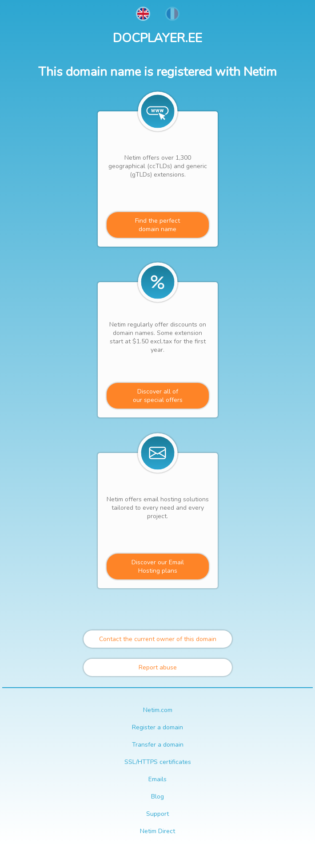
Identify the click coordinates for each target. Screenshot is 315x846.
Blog (157, 796)
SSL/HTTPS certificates (157, 762)
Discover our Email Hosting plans (158, 566)
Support (157, 814)
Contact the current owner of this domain (157, 639)
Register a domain (157, 727)
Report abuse (158, 667)
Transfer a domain (157, 744)
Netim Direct (157, 831)
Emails (157, 779)
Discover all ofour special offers (158, 395)
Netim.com (157, 710)
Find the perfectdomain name (157, 224)
